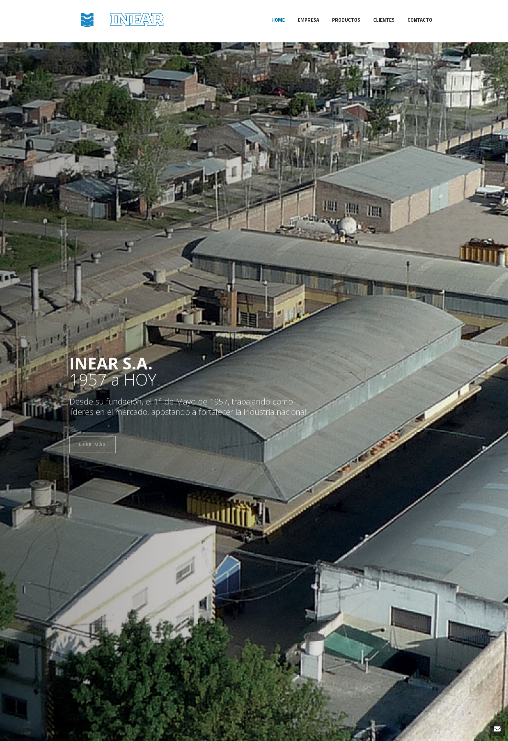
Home (278, 20)
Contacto (420, 20)
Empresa (308, 20)
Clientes (384, 20)
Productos (346, 20)
